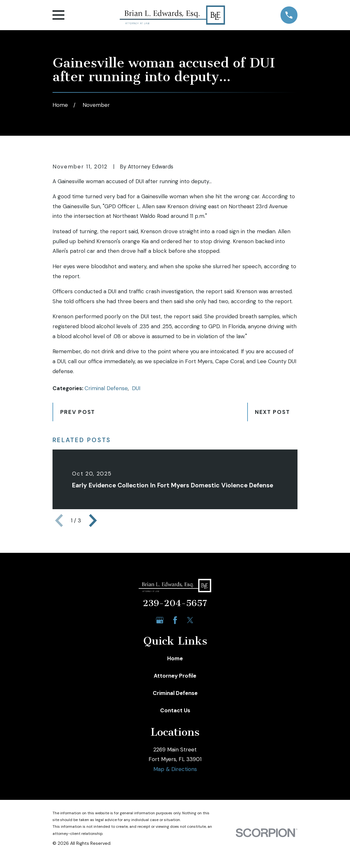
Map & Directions (175, 769)
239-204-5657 (175, 603)
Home (175, 658)
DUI (136, 388)
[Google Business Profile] (160, 620)
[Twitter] (190, 620)
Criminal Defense (106, 388)
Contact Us (175, 710)
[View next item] (92, 520)
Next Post (272, 411)
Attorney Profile (175, 675)
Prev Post (77, 411)
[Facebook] (175, 620)
